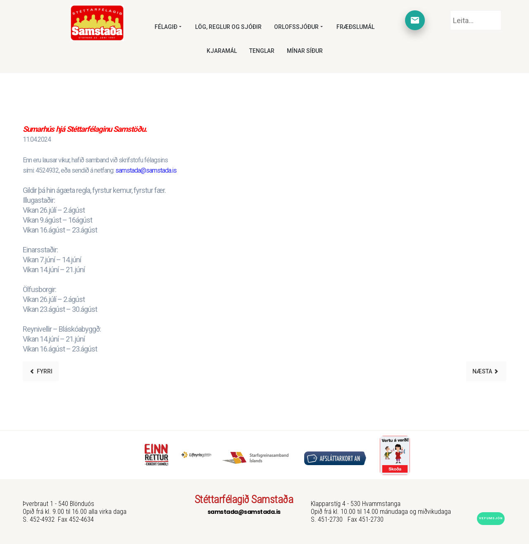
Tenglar (261, 51)
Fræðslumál (355, 27)
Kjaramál (222, 51)
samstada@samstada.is (145, 170)
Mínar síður (305, 51)
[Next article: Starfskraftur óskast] (486, 371)
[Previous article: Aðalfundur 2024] (41, 371)
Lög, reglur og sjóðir (228, 27)
